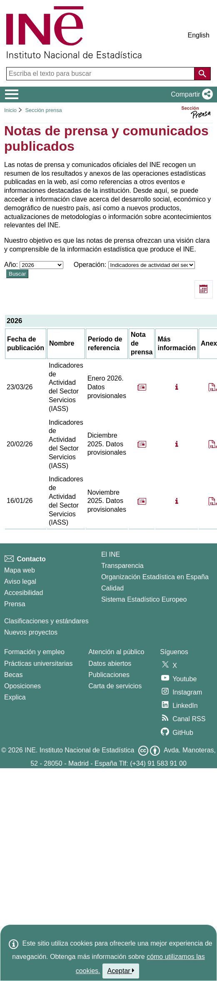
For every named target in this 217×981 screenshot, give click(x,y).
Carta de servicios (115, 686)
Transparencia (122, 565)
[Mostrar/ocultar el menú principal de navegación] (12, 94)
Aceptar (121, 970)
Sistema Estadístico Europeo (144, 599)
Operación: (134, 264)
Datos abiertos (109, 663)
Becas (13, 674)
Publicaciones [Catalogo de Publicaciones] (109, 674)
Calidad (112, 588)
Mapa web (19, 570)
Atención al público (116, 651)
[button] (190, 94)
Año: (34, 264)
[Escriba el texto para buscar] (101, 73)
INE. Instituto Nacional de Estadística (79, 750)
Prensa (14, 604)
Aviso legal (20, 581)
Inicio (10, 110)
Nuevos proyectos (30, 632)
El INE (110, 554)
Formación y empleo (34, 651)
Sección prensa (43, 110)
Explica (15, 697)
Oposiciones (22, 686)
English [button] (199, 35)
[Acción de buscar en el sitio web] (202, 73)
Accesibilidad (23, 592)
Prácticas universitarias (38, 663)
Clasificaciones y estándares (46, 621)
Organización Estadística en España (155, 576)
